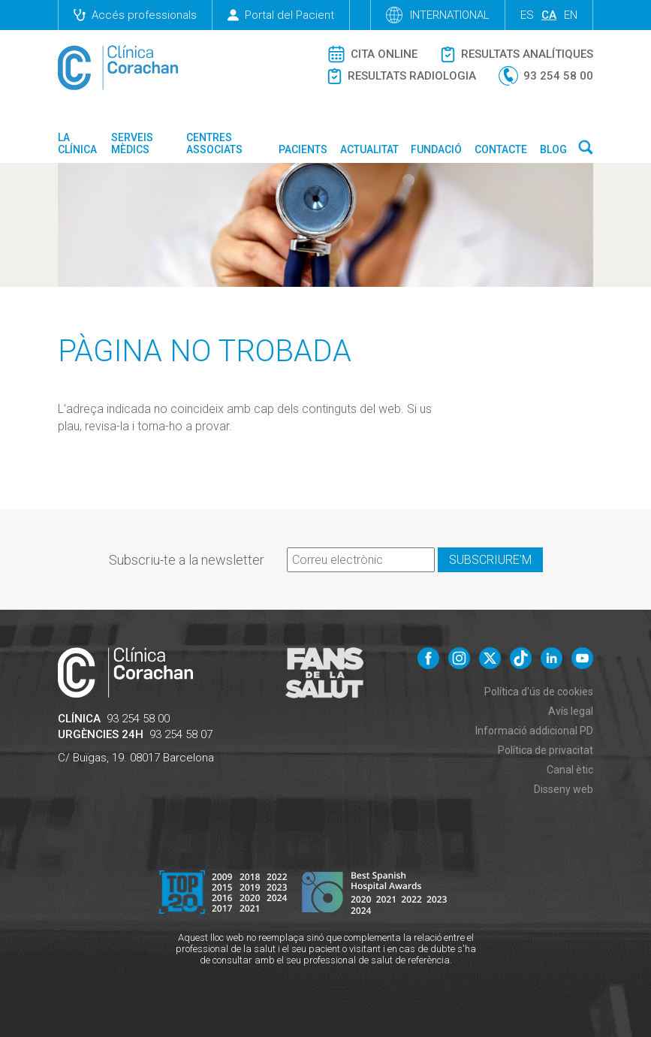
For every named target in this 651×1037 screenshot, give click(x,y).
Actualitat (369, 149)
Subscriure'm (490, 560)
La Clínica (77, 143)
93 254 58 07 (180, 734)
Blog (553, 149)
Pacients (303, 149)
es (527, 15)
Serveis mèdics (132, 143)
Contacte (501, 149)
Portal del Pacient (281, 15)
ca (548, 15)
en (570, 15)
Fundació (436, 149)
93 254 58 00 (138, 718)
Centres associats (214, 143)
